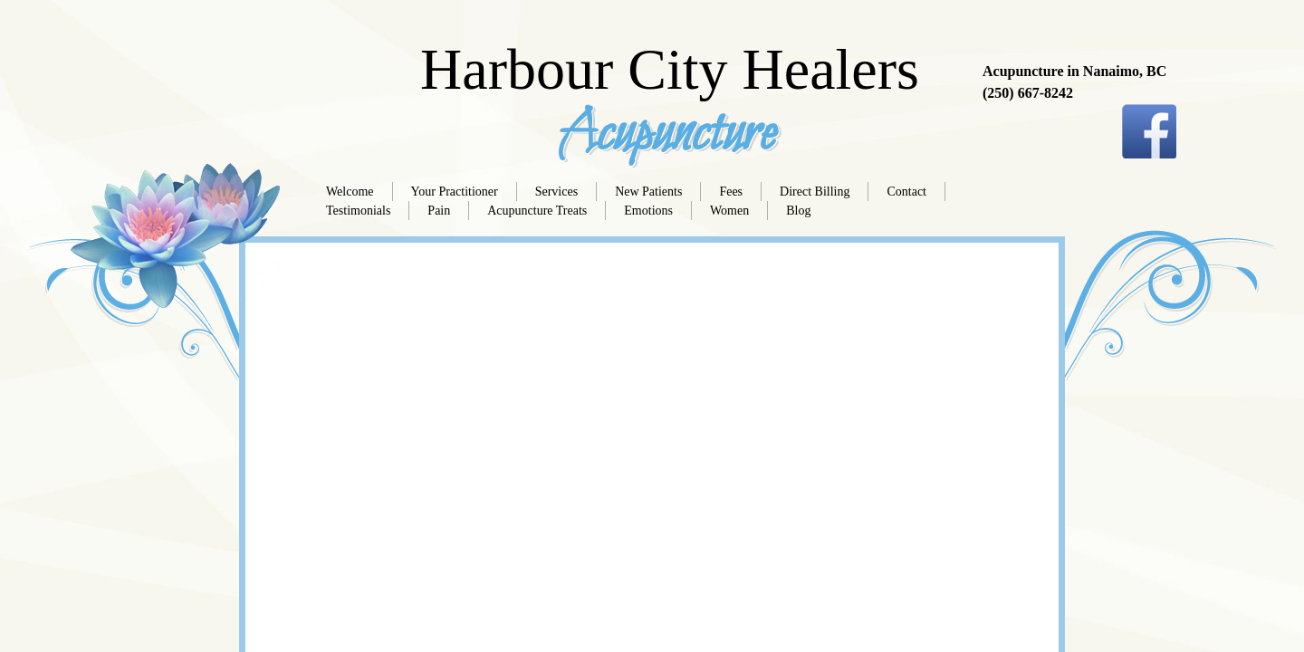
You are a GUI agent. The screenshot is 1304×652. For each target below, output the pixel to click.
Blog (798, 210)
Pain (438, 210)
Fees (731, 191)
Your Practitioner (454, 191)
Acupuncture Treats (537, 210)
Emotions (648, 210)
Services (556, 191)
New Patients (648, 191)
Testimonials (358, 210)
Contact (906, 191)
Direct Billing (814, 191)
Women (729, 210)
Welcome (350, 191)
